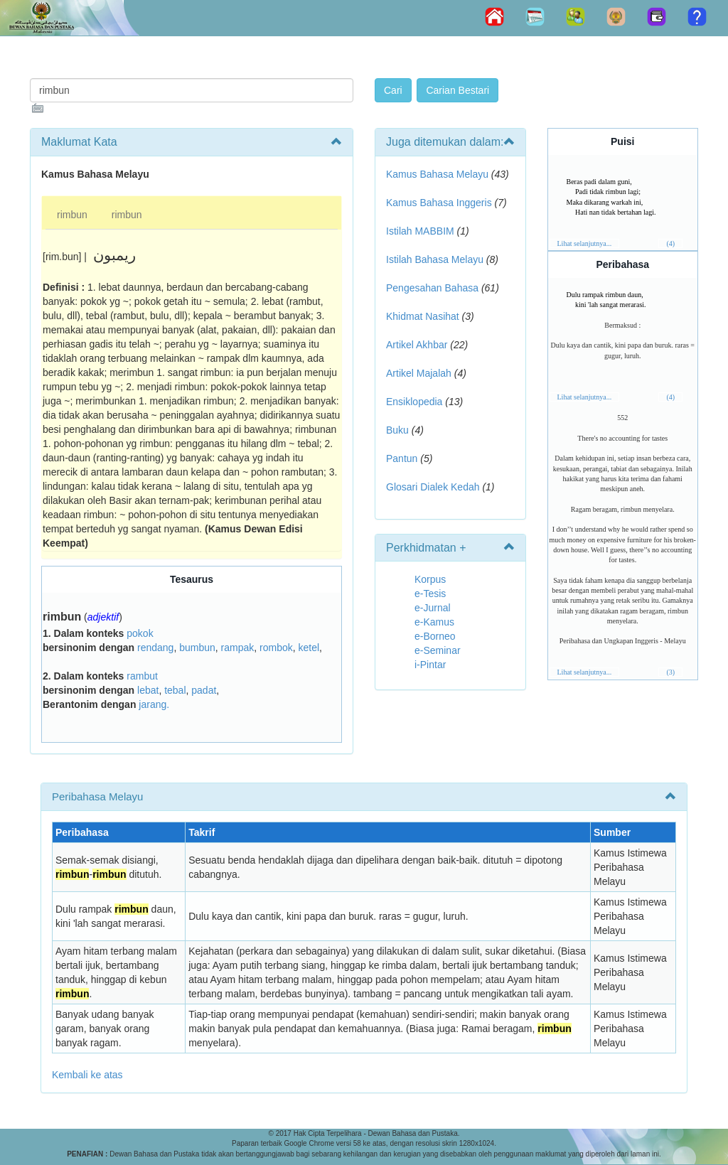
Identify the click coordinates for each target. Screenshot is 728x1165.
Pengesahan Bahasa (432, 288)
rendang (155, 647)
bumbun (197, 647)
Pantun (401, 458)
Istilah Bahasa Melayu (434, 259)
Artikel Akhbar (416, 344)
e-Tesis (430, 593)
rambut (142, 676)
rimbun (72, 214)
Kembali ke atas (87, 1074)
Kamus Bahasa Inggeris (439, 202)
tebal (175, 690)
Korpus (430, 579)
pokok (140, 633)
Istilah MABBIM (420, 231)
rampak (238, 647)
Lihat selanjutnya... (584, 243)
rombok (276, 647)
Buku (397, 430)
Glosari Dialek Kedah (433, 487)
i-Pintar (430, 664)
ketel (309, 647)
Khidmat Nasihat (422, 316)
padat (203, 690)
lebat (148, 690)
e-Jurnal (432, 607)
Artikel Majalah (418, 373)
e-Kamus (434, 622)
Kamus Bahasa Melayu (438, 174)
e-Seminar (437, 650)
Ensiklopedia (414, 401)
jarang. (154, 704)
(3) (670, 672)
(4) (670, 243)
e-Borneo (435, 636)
